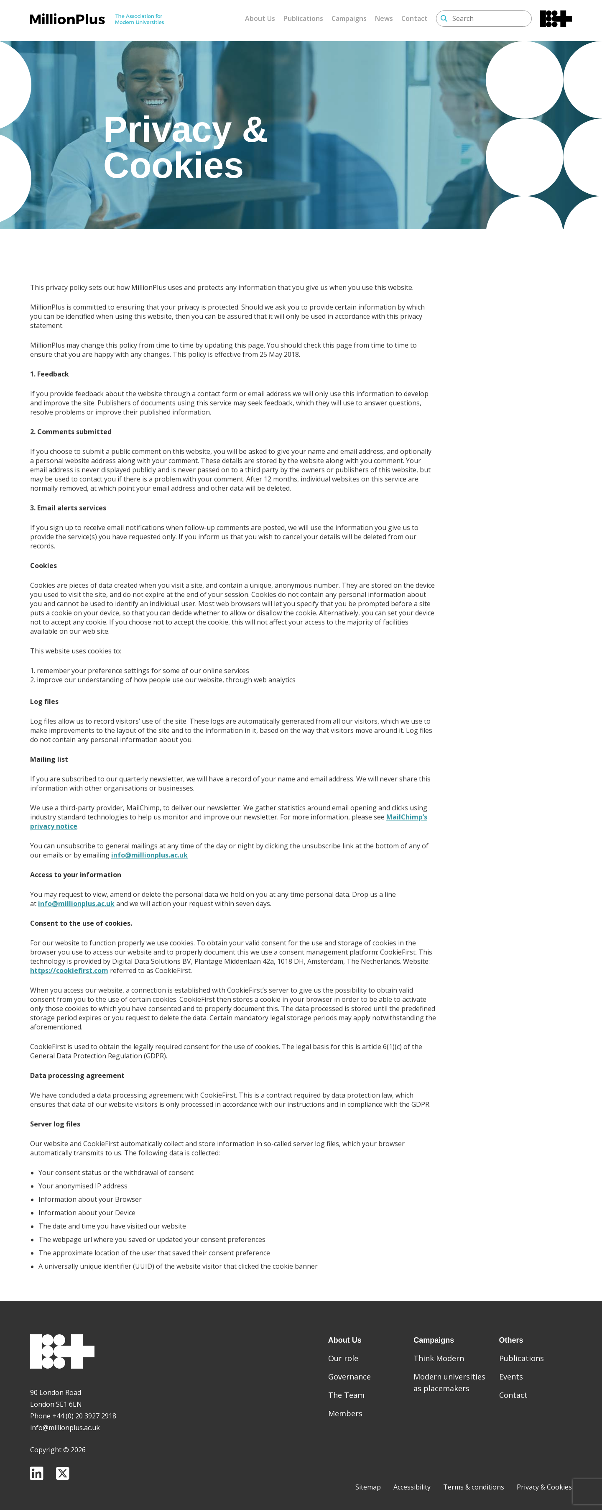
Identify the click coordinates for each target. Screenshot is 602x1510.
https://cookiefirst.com (69, 995)
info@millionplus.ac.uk (149, 879)
